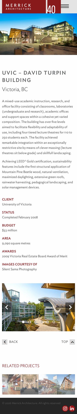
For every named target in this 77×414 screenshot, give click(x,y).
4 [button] (42, 322)
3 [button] (35, 322)
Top (68, 342)
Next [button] (70, 307)
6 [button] (54, 322)
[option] (38, 307)
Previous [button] (7, 307)
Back (10, 342)
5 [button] (48, 322)
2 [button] (29, 322)
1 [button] (23, 322)
